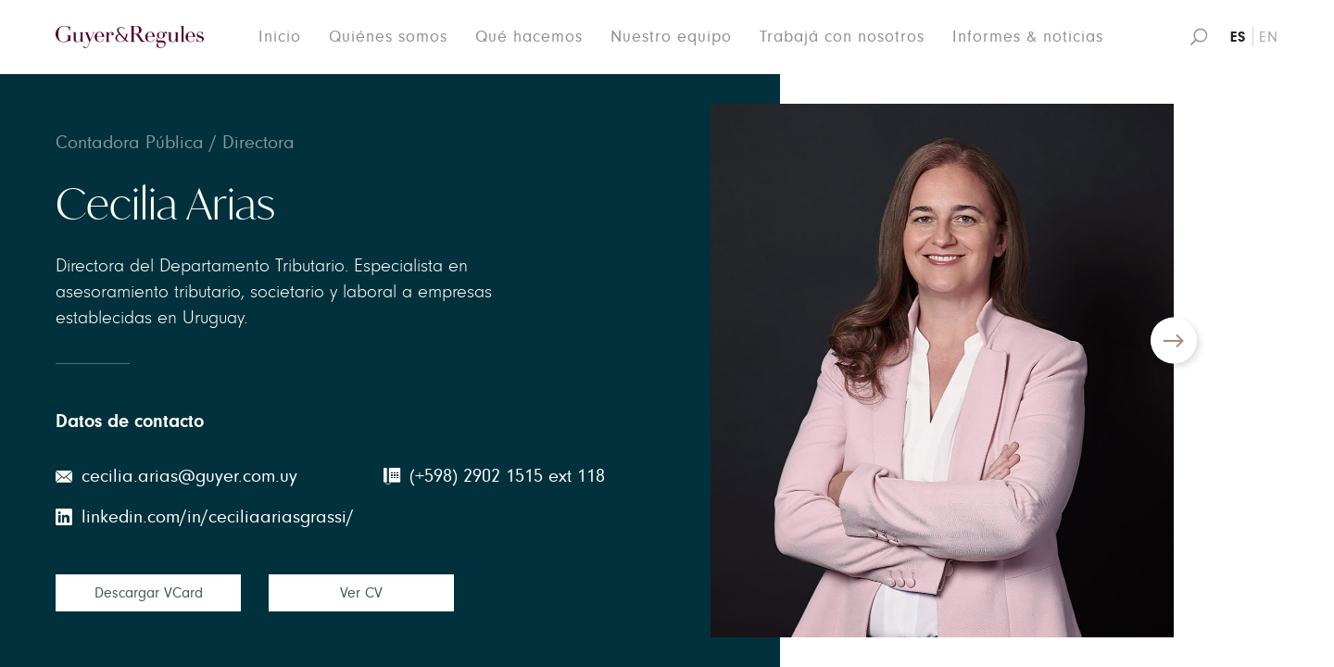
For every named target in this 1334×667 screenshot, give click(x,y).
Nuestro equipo (671, 36)
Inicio (279, 36)
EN (1268, 37)
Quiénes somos (388, 36)
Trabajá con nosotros (842, 36)
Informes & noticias (1027, 36)
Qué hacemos (529, 36)
